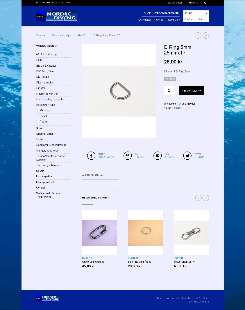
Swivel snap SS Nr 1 (186, 261)
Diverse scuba (44, 82)
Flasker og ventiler (47, 93)
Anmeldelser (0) (92, 175)
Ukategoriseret (45, 182)
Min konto (192, 3)
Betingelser (145, 19)
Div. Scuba (42, 76)
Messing (44, 110)
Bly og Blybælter (46, 65)
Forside (40, 35)
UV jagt (40, 187)
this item (139, 155)
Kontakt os (174, 19)
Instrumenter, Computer (50, 99)
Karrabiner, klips (61, 35)
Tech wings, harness (48, 165)
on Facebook (106, 155)
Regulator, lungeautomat (51, 144)
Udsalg (40, 170)
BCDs (39, 60)
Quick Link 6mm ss (93, 261)
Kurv (188, 13)
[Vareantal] (169, 90)
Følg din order (175, 3)
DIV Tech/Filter (45, 71)
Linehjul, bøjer (44, 133)
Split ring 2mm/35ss (139, 261)
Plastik (44, 116)
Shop (147, 13)
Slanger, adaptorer (47, 150)
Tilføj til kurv (191, 90)
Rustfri (82, 35)
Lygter (40, 139)
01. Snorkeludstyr (46, 54)
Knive (39, 128)
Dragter (40, 88)
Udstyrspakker (44, 176)
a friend (169, 155)
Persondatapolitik (167, 13)
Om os (159, 19)
